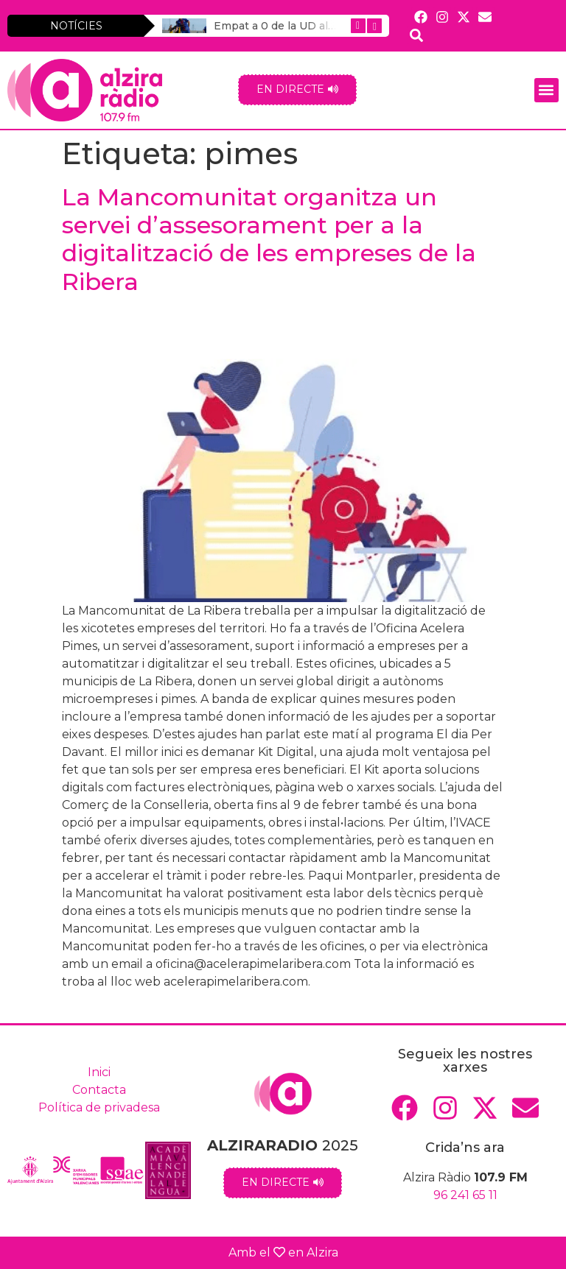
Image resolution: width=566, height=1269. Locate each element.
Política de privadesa (99, 1107)
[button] (546, 90)
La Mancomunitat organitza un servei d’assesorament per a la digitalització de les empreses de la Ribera (269, 239)
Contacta (99, 1090)
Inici (99, 1072)
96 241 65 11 (465, 1195)
